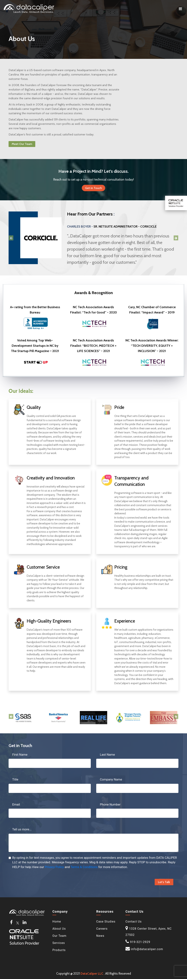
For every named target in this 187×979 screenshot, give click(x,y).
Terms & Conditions (84, 867)
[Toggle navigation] (180, 9)
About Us (59, 928)
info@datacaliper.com (147, 949)
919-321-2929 (140, 942)
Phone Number (110, 804)
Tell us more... (22, 829)
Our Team (59, 936)
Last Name (107, 754)
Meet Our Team (22, 144)
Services (58, 943)
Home (56, 921)
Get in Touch (93, 188)
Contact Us (133, 921)
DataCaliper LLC (92, 973)
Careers (102, 928)
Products (59, 950)
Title (15, 779)
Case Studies (105, 921)
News (100, 936)
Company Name (111, 779)
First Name (19, 754)
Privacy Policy (54, 867)
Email (16, 804)
